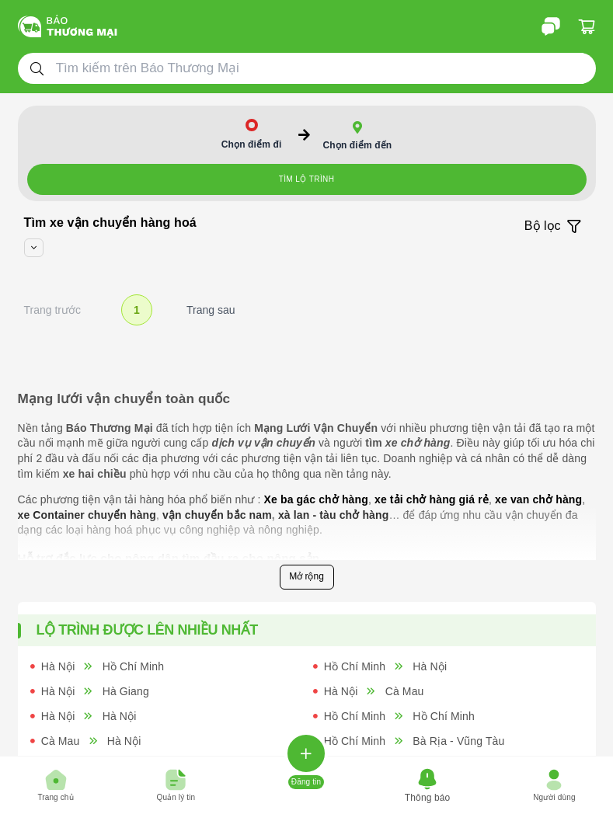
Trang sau (210, 310)
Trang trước (53, 310)
